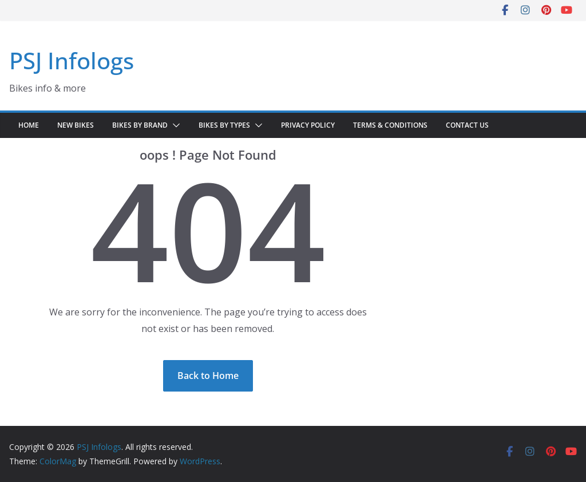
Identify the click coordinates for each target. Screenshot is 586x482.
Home (28, 125)
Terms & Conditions (390, 125)
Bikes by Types (224, 125)
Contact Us (467, 125)
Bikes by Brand (140, 125)
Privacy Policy (308, 125)
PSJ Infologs (71, 60)
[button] (174, 125)
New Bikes (75, 125)
